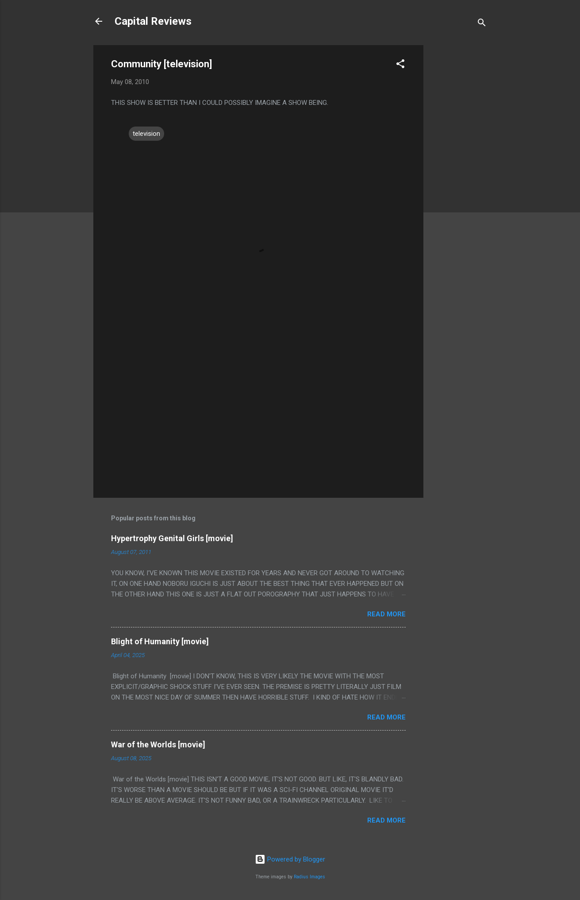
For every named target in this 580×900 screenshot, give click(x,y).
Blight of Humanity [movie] (160, 641)
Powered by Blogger (290, 859)
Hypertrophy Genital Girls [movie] (172, 538)
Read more (386, 614)
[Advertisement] (458, 178)
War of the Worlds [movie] (158, 744)
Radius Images (309, 877)
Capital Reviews (153, 21)
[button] (400, 65)
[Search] (481, 24)
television (146, 134)
